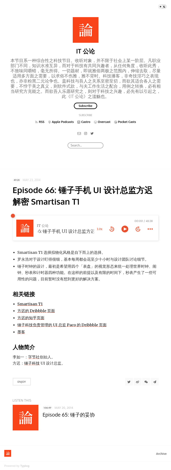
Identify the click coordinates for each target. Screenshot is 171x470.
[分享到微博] (137, 382)
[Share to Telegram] (155, 382)
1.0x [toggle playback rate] (99, 229)
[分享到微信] (146, 382)
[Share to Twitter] (129, 382)
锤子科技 (32, 363)
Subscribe (85, 106)
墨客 (21, 332)
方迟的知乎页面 (30, 317)
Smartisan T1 (30, 304)
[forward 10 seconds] (138, 229)
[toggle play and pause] (124, 229)
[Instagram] (85, 133)
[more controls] (150, 229)
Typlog (24, 465)
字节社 (34, 357)
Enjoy (22, 381)
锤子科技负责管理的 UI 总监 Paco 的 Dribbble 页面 (62, 324)
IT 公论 (85, 51)
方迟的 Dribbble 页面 (36, 310)
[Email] (79, 133)
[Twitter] (92, 133)
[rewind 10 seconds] (112, 229)
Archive (161, 453)
